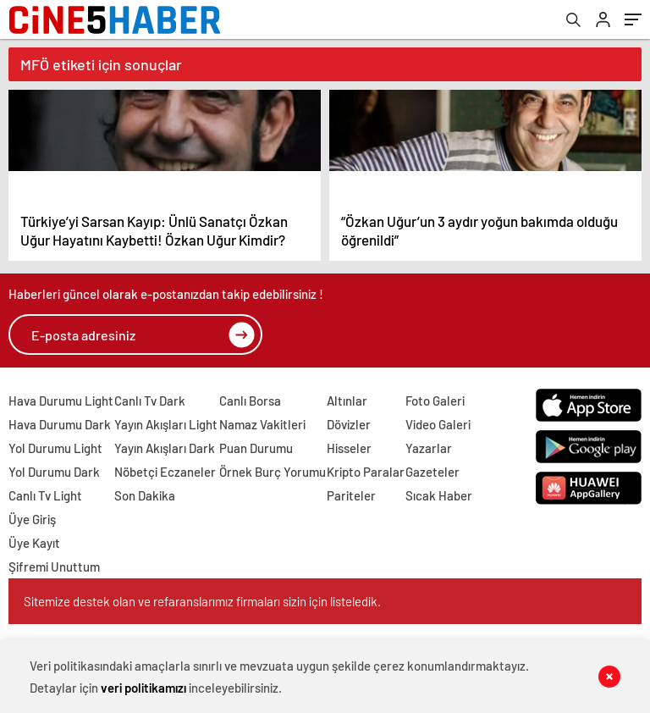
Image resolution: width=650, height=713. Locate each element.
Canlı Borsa (250, 400)
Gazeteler (432, 471)
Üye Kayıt (34, 542)
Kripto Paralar (366, 471)
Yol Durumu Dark (54, 471)
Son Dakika (144, 495)
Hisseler (349, 448)
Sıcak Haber (438, 495)
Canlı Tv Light (45, 495)
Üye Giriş (32, 519)
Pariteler (351, 495)
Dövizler (349, 424)
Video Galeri (438, 424)
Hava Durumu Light (60, 400)
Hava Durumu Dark (59, 424)
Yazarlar (428, 448)
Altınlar (347, 400)
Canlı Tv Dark (149, 400)
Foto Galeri (435, 400)
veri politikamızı (143, 687)
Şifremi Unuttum (54, 566)
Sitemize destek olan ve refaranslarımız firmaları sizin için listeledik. (202, 601)
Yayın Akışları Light (166, 424)
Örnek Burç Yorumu (272, 471)
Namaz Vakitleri (262, 424)
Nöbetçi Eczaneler (165, 471)
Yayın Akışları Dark (164, 448)
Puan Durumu (256, 448)
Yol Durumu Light (55, 448)
